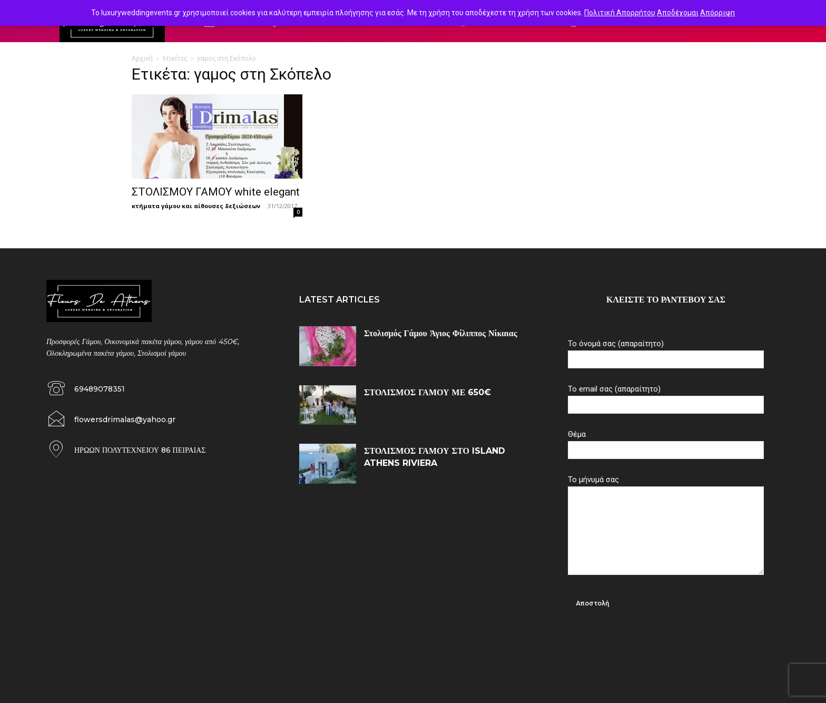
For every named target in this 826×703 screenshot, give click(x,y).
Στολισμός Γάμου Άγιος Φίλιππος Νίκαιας (440, 333)
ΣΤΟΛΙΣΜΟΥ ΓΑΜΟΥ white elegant (216, 191)
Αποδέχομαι (678, 12)
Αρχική (142, 58)
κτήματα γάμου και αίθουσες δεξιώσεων (196, 206)
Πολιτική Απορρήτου (619, 12)
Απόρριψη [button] (717, 12)
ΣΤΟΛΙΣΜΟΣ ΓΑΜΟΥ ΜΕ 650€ (427, 392)
